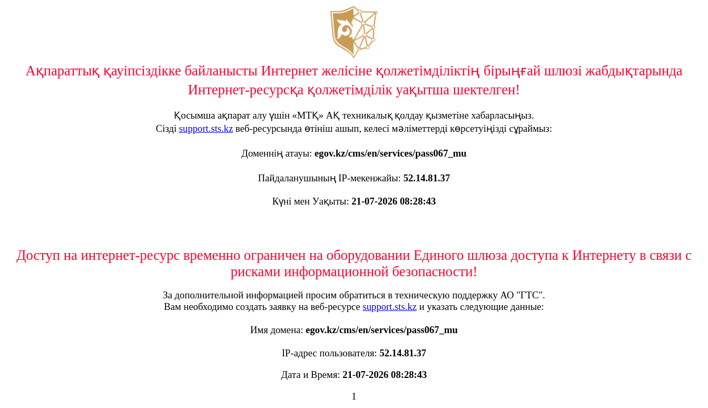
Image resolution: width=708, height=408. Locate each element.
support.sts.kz (206, 128)
